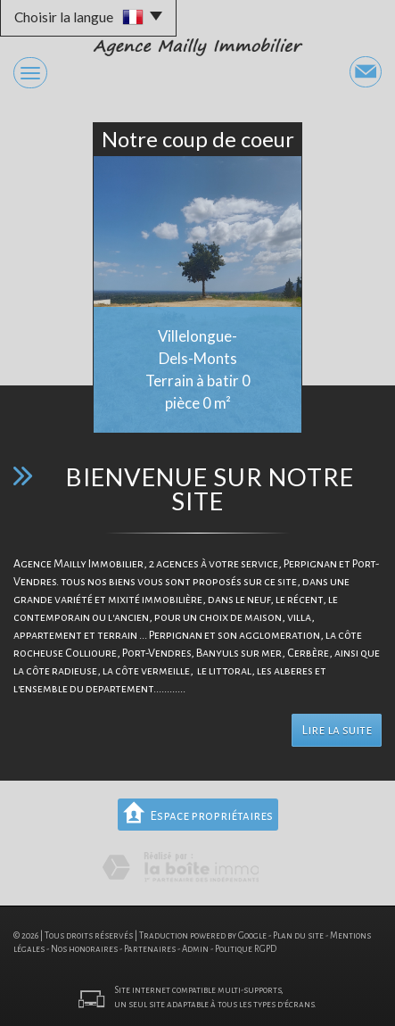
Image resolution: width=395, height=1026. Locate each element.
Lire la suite (336, 730)
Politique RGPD (245, 949)
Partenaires (150, 949)
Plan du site (298, 935)
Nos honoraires (84, 949)
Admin (195, 949)
